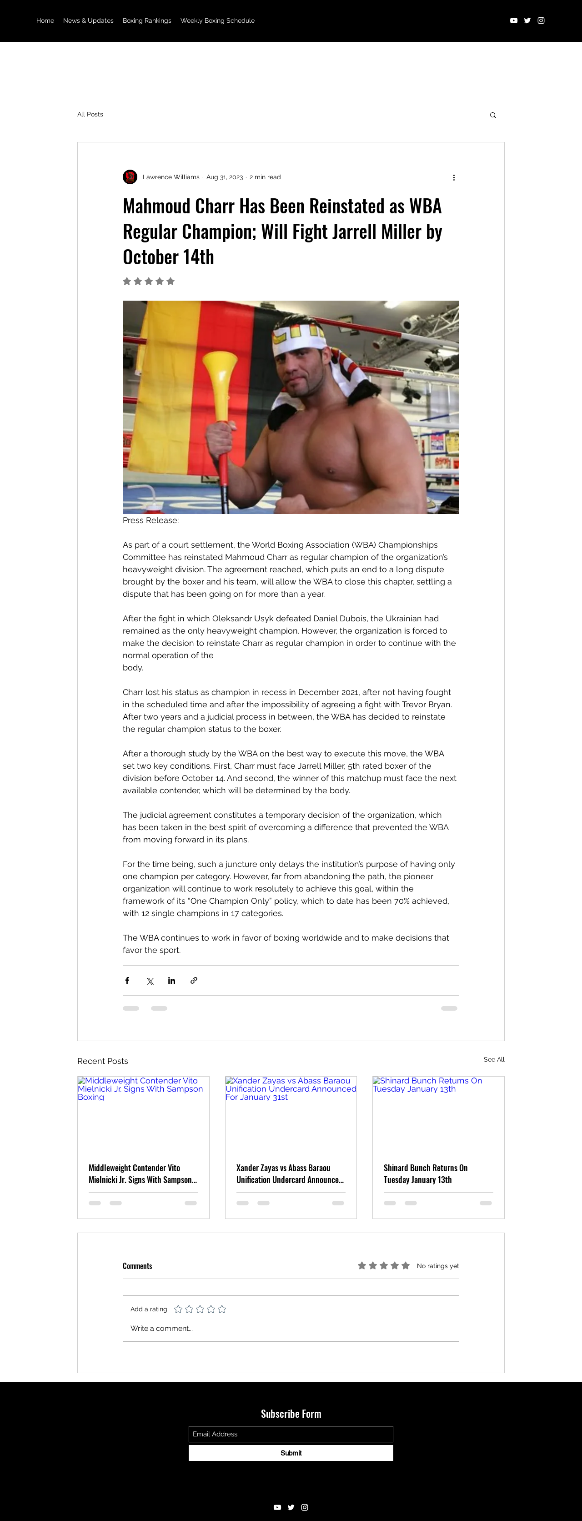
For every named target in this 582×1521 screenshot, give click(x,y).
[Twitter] (527, 20)
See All (494, 1059)
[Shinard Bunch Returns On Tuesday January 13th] (438, 1113)
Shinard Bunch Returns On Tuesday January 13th (426, 1173)
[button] (493, 114)
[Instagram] (541, 20)
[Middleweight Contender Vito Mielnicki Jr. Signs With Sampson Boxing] (143, 1113)
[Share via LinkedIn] (171, 980)
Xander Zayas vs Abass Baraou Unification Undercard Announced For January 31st (289, 1173)
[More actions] (453, 176)
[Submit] (291, 1453)
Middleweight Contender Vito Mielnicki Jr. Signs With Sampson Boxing (140, 1173)
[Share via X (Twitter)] (149, 980)
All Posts (90, 114)
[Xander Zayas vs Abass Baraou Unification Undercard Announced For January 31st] (291, 1113)
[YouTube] (513, 20)
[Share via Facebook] (127, 980)
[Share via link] (194, 980)
